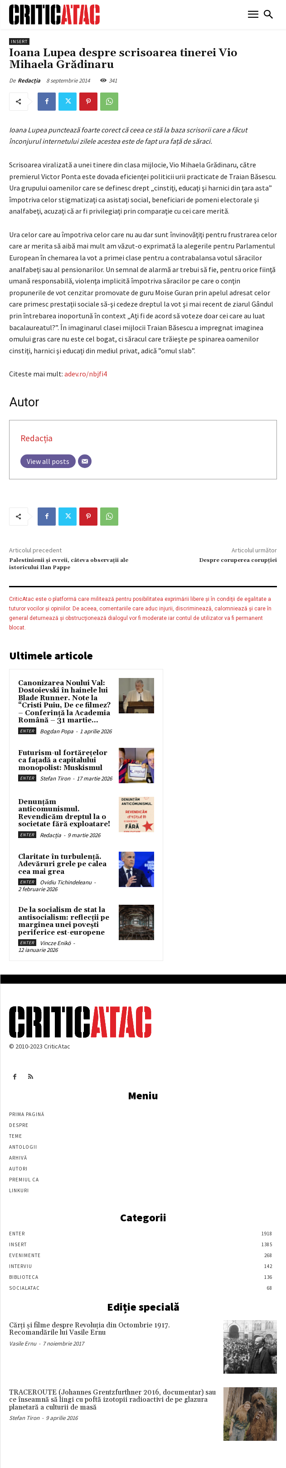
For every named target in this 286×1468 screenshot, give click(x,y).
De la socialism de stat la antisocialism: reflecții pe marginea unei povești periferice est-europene (63, 921)
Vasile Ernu (22, 1343)
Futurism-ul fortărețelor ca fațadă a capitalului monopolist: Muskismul (62, 760)
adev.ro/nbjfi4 (85, 373)
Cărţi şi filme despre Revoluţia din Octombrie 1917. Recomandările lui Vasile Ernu (89, 1329)
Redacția (29, 80)
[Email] (85, 461)
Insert (19, 41)
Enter (27, 731)
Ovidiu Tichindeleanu (66, 882)
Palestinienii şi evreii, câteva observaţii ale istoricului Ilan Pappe (68, 564)
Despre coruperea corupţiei (238, 560)
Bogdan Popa (56, 731)
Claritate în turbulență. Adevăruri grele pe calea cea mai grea (62, 864)
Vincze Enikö (55, 943)
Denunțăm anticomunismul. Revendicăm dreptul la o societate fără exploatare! (64, 813)
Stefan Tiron (55, 778)
